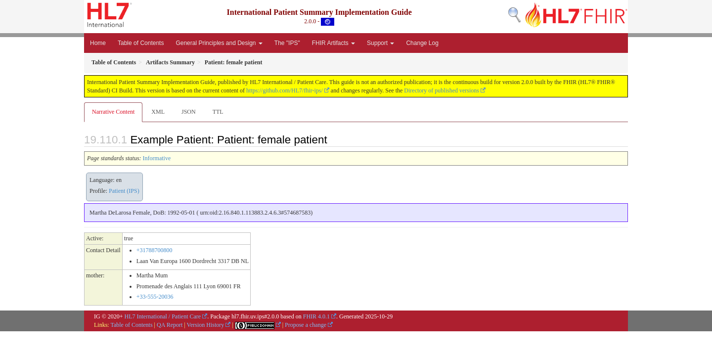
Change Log (422, 43)
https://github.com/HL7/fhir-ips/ (284, 90)
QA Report (169, 324)
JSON (188, 111)
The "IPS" (287, 43)
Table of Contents (141, 43)
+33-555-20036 (155, 296)
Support (380, 43)
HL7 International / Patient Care (163, 316)
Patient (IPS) (124, 190)
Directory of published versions (441, 90)
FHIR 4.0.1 (316, 316)
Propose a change (305, 324)
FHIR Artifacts (333, 43)
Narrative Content (113, 111)
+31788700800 (154, 250)
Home (98, 43)
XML (158, 111)
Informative (157, 158)
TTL (218, 111)
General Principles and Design (219, 43)
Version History (205, 324)
